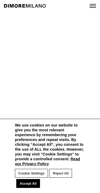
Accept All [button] (28, 183)
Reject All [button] (61, 173)
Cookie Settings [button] (31, 173)
